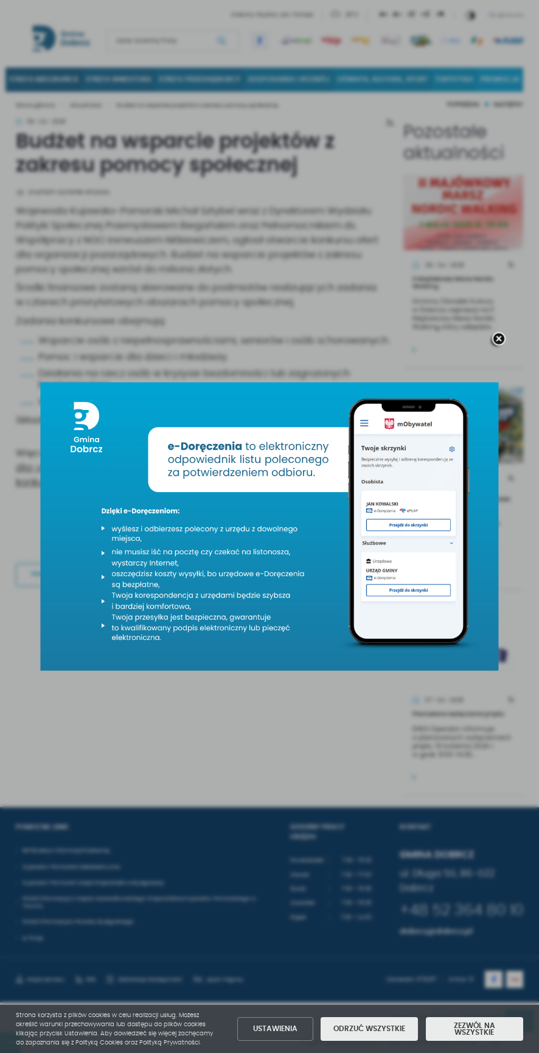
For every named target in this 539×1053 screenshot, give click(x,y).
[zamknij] (498, 340)
